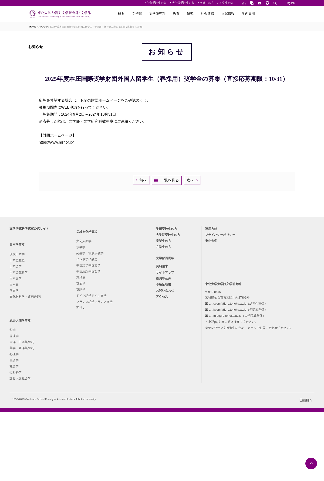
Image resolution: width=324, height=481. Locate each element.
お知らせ (43, 26)
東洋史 (73, 403)
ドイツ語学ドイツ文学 (84, 421)
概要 (157, 13)
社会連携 (243, 13)
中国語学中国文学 (81, 391)
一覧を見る (189, 274)
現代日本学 (36, 367)
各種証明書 (163, 399)
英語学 (73, 415)
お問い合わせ (165, 405)
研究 (226, 13)
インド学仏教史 (79, 385)
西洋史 (73, 434)
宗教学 (73, 373)
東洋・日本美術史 (121, 379)
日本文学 (35, 391)
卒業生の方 (207, 2)
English (290, 3)
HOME (32, 26)
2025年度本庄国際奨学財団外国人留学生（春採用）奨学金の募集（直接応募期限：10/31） (97, 26)
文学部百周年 (165, 373)
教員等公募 (163, 393)
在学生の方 (226, 2)
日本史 (33, 397)
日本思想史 (36, 373)
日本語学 (35, 379)
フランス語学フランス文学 (87, 427)
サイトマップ (165, 387)
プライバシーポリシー (212, 348)
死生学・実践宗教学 (82, 379)
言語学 (113, 397)
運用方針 (203, 342)
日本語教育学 (38, 385)
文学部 (173, 13)
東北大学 (203, 354)
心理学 (113, 391)
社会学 (113, 403)
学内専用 (284, 13)
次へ (229, 274)
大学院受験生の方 (183, 2)
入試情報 (263, 13)
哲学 (112, 367)
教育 (212, 13)
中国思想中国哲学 (81, 397)
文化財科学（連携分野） (46, 409)
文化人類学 (76, 367)
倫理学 (113, 373)
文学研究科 (193, 13)
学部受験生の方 (156, 2)
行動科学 (115, 409)
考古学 (33, 403)
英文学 (73, 409)
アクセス (162, 411)
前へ (142, 274)
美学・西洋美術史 (121, 385)
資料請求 (162, 381)
